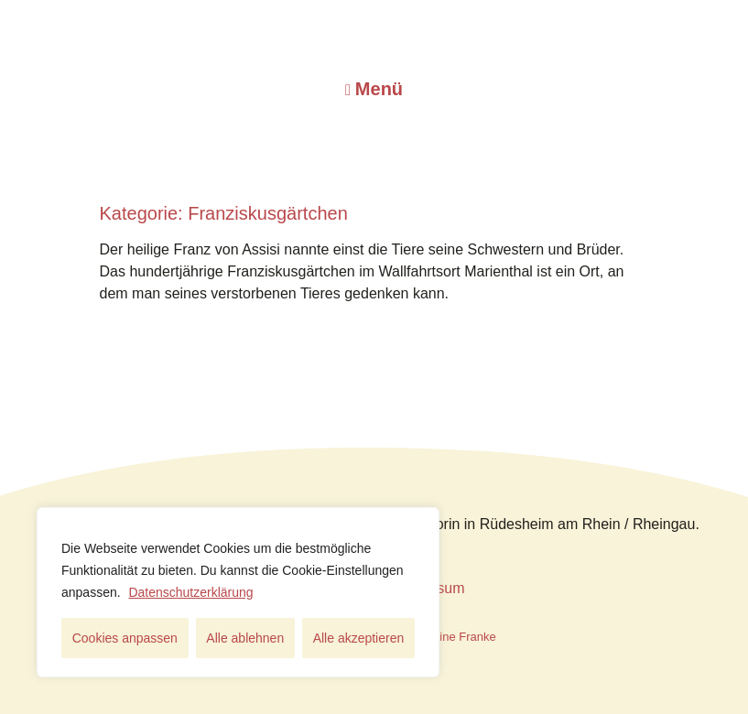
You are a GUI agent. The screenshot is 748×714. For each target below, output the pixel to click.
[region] (238, 592)
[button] (374, 88)
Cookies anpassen (125, 638)
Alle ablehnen (245, 638)
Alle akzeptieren (359, 638)
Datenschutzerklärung (190, 592)
